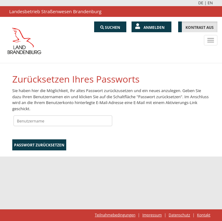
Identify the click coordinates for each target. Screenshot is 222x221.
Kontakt (203, 215)
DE (200, 3)
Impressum (152, 215)
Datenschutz (179, 215)
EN (210, 3)
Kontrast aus (200, 27)
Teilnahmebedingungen (115, 215)
